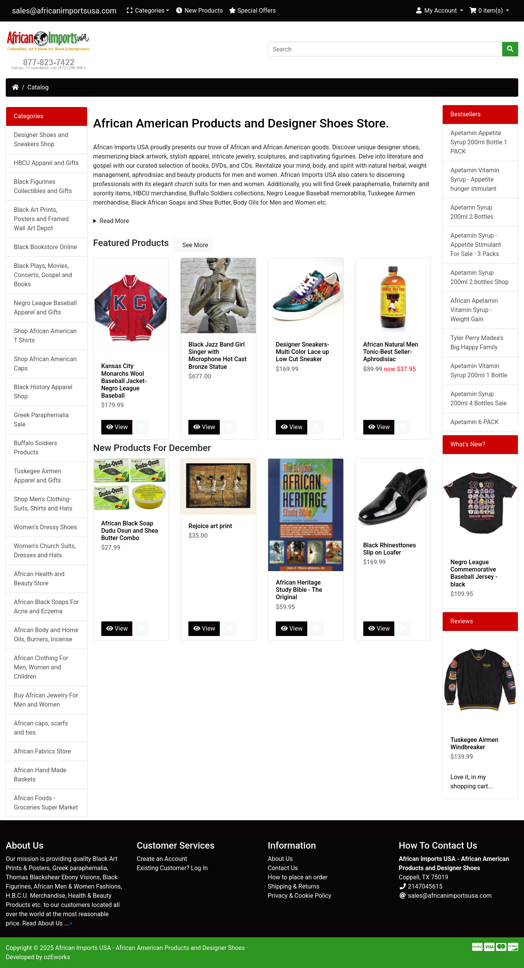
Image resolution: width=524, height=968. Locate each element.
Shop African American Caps (45, 363)
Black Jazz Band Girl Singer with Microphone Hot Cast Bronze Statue (217, 355)
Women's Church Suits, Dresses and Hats (45, 550)
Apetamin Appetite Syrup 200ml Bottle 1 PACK (478, 142)
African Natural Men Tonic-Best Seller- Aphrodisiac (391, 352)
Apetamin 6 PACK (474, 422)
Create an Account (162, 858)
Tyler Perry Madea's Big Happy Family (476, 342)
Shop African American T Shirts (45, 335)
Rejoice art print (210, 526)
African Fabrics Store (42, 751)
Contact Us (283, 868)
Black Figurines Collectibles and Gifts (43, 186)
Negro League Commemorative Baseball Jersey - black (473, 573)
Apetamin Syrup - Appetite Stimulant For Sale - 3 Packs (475, 245)
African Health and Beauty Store (39, 578)
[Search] (385, 49)
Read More (114, 221)
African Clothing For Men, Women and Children (41, 667)
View (117, 427)
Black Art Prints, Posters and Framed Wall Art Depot (41, 219)
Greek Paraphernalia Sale (41, 419)
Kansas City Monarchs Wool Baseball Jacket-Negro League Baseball (124, 380)
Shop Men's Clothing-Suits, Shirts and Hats (43, 504)
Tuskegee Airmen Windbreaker (474, 743)
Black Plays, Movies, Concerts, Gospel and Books (43, 275)
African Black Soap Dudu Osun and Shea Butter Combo (129, 531)
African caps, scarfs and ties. (41, 728)
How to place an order (298, 877)
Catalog (38, 87)
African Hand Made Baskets (40, 774)
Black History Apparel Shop (43, 391)
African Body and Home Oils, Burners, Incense (46, 634)
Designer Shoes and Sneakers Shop (41, 139)
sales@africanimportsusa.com (64, 10)
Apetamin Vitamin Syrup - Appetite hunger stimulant (474, 179)
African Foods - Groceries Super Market (46, 803)
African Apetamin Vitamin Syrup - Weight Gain (474, 310)
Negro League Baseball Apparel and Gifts (45, 307)
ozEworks (57, 957)
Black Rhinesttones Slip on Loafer (389, 549)
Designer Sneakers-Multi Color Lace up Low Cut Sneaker (302, 352)
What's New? (467, 444)
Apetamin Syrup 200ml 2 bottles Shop (479, 277)
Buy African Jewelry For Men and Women (46, 700)
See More (193, 245)
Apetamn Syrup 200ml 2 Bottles (471, 212)
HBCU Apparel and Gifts (46, 163)
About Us (280, 858)
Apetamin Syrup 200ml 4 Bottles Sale (478, 398)
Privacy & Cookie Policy (299, 895)
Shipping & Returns (294, 886)
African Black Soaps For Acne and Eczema (46, 606)
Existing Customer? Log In (172, 868)
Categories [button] (145, 10)
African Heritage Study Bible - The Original (299, 590)
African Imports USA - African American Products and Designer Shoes (150, 947)
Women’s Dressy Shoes (45, 527)
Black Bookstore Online (45, 247)
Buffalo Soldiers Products (35, 447)
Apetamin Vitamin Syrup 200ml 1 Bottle (478, 370)
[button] (439, 10)
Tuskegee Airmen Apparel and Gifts (37, 475)
